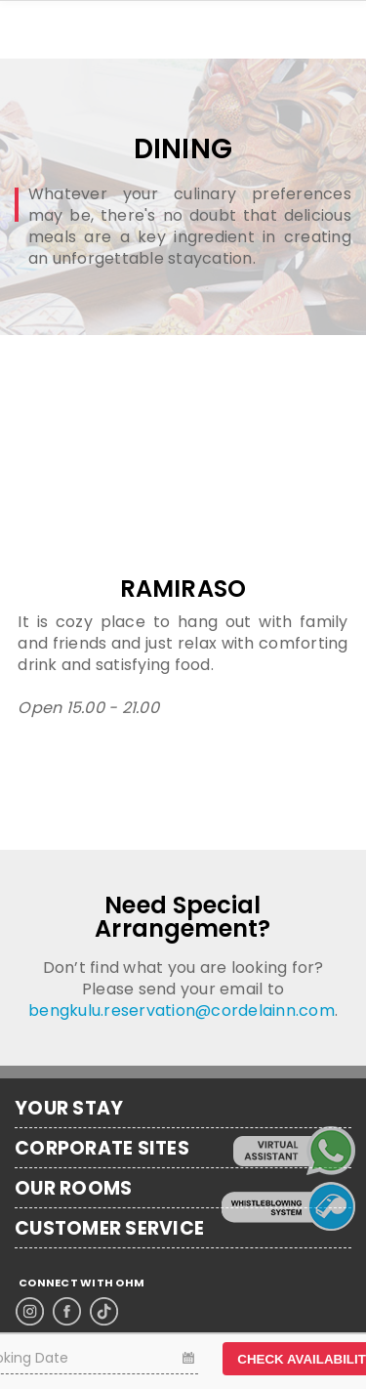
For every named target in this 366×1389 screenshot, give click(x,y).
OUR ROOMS (73, 1189)
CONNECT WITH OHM (81, 1283)
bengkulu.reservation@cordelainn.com (181, 1010)
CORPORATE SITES (102, 1148)
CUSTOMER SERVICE (109, 1229)
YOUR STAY (69, 1108)
